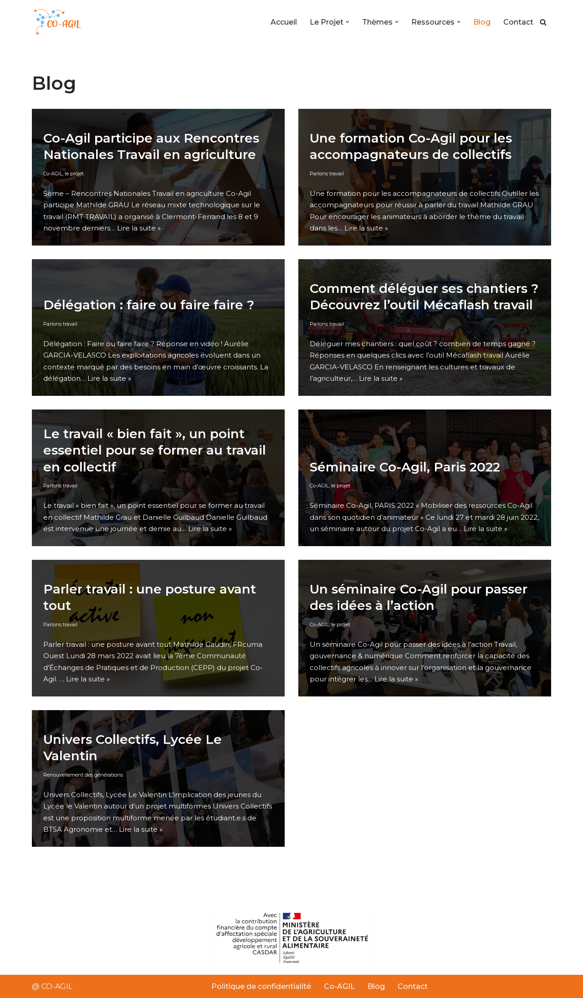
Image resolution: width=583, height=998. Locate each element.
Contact (518, 22)
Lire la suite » (139, 228)
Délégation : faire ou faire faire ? (148, 304)
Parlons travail (327, 173)
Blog (482, 22)
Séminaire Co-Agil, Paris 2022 (405, 466)
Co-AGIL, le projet (63, 173)
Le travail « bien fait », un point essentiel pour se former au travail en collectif (154, 450)
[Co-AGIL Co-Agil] (59, 22)
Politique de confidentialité (261, 986)
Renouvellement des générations (83, 774)
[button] (347, 22)
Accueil (284, 22)
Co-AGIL (339, 986)
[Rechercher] (543, 22)
